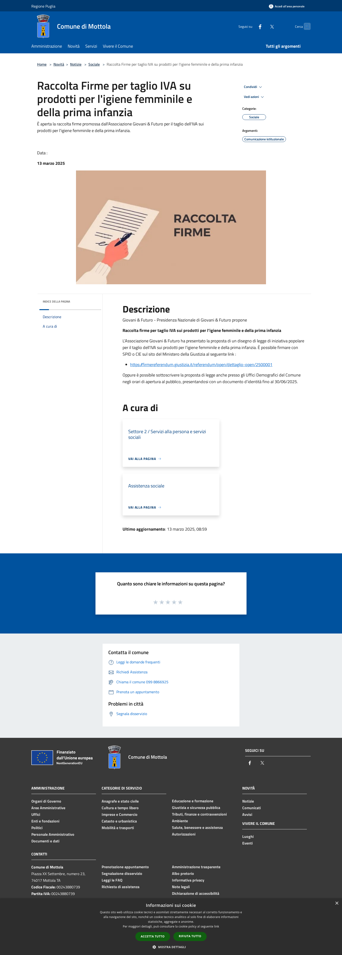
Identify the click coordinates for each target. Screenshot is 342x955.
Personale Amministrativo (52, 834)
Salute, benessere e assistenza (197, 827)
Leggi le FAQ (112, 880)
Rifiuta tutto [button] (190, 936)
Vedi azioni (254, 97)
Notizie (75, 64)
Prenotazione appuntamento (125, 867)
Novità (58, 64)
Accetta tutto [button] (153, 936)
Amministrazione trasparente (196, 867)
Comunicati (251, 808)
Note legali (181, 887)
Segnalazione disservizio (122, 873)
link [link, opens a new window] (216, 926)
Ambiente (180, 821)
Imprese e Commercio (120, 814)
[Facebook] (251, 26)
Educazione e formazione (192, 801)
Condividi (253, 87)
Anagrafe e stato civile (120, 801)
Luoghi (248, 836)
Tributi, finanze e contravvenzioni (199, 814)
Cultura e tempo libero (120, 808)
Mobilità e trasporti (118, 828)
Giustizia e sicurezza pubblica (196, 807)
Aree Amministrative (48, 808)
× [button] (336, 903)
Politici (37, 828)
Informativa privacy (188, 880)
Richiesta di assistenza (120, 887)
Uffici (35, 814)
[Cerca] (305, 26)
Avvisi (247, 814)
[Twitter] (262, 26)
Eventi (247, 843)
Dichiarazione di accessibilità (195, 893)
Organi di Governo (46, 801)
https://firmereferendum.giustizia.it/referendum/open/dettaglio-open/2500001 (201, 364)
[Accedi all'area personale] (287, 6)
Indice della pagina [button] (56, 301)
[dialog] (171, 926)
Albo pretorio (183, 873)
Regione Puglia (43, 6)
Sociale (94, 64)
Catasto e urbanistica (119, 821)
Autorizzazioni (183, 834)
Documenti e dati (45, 841)
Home (42, 64)
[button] (171, 947)
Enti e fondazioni (45, 821)
